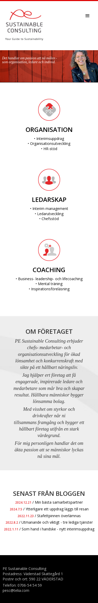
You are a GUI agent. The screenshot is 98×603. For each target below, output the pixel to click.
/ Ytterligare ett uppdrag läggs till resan (49, 508)
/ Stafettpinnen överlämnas (49, 515)
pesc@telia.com (16, 590)
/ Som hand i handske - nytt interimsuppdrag (49, 529)
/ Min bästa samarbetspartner (49, 502)
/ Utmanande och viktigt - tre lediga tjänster (49, 522)
